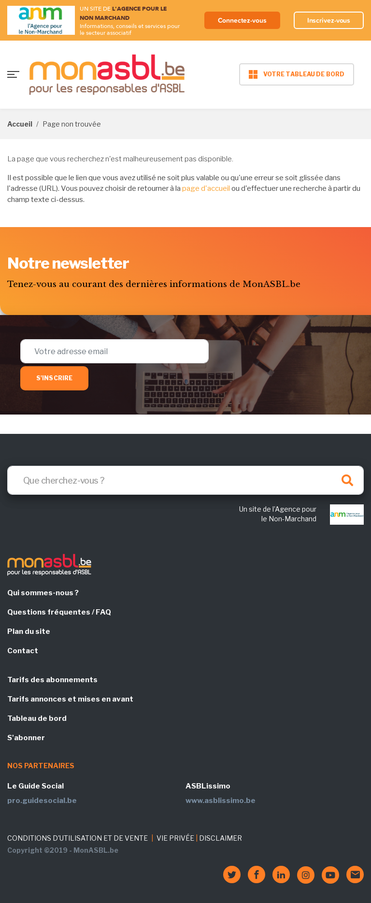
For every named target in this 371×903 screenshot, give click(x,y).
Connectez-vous (242, 20)
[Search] (185, 480)
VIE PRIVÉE (175, 838)
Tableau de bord (37, 718)
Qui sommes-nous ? (43, 592)
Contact (22, 650)
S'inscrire (54, 378)
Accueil (19, 124)
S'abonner (26, 737)
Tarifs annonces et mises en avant (70, 699)
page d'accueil (206, 188)
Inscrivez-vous (329, 20)
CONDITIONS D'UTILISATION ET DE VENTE (77, 838)
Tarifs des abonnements (52, 679)
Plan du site (28, 631)
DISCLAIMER (220, 838)
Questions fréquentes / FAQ (59, 612)
